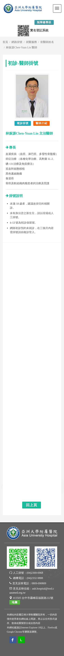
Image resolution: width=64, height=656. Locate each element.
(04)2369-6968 (35, 572)
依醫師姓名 (47, 42)
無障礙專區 (44, 22)
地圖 (15, 602)
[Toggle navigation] (57, 8)
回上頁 (31, 505)
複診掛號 (23, 123)
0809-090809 (39, 583)
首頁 (5, 42)
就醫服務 (31, 42)
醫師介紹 (41, 123)
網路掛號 (16, 42)
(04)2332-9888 (35, 578)
